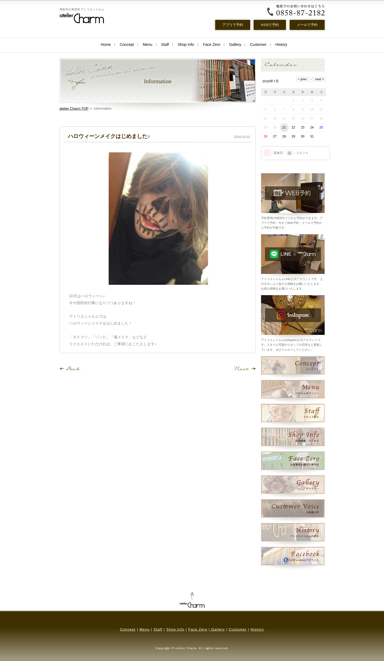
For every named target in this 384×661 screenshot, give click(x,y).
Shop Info (186, 44)
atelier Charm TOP (74, 108)
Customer (258, 44)
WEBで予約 (270, 25)
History (281, 44)
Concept (127, 44)
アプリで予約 (232, 25)
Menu (147, 44)
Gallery (235, 44)
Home (106, 44)
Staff (165, 44)
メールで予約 (307, 25)
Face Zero (211, 44)
